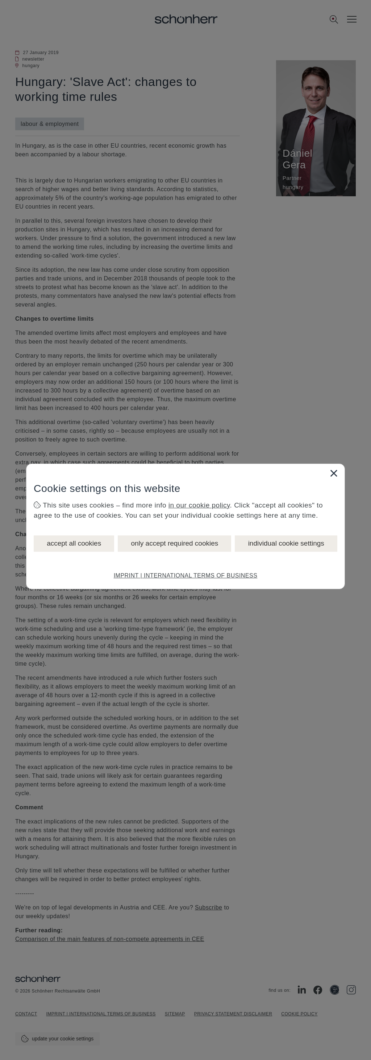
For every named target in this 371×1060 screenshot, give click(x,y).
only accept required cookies (174, 543)
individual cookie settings (286, 543)
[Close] (333, 473)
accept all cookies (74, 543)
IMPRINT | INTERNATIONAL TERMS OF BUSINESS (186, 575)
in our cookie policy (199, 505)
